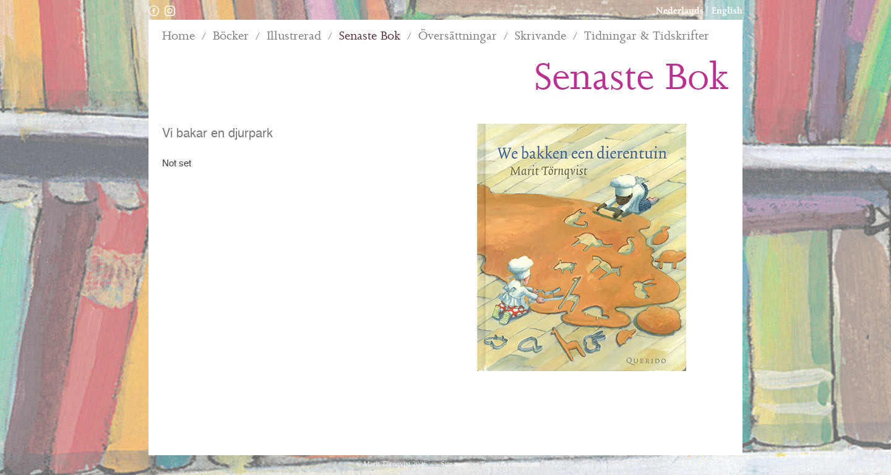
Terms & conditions (510, 464)
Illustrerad (294, 36)
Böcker (231, 36)
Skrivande (540, 36)
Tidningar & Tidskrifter (646, 36)
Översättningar (457, 36)
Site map (454, 464)
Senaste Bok (369, 36)
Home (178, 36)
